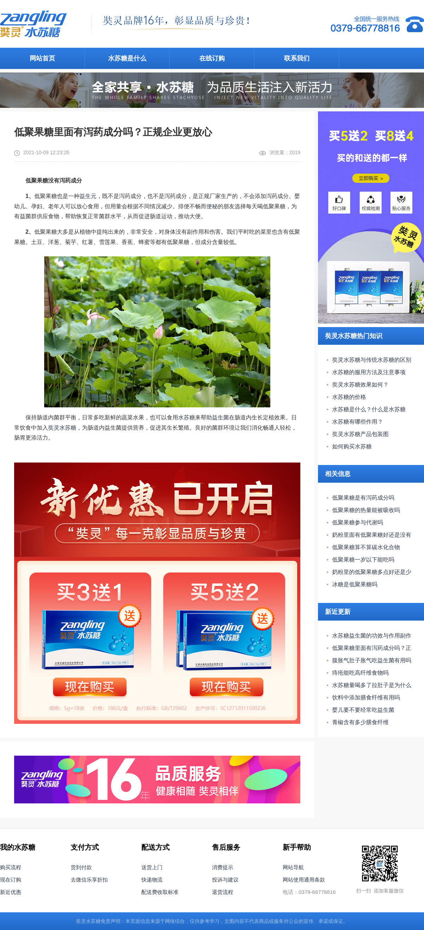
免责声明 (110, 921)
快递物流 (152, 880)
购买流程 (10, 867)
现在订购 (10, 880)
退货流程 (222, 892)
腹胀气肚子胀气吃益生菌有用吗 (371, 660)
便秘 (212, 206)
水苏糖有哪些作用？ (357, 422)
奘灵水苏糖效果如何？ (360, 385)
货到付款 (81, 867)
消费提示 (222, 867)
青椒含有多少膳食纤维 (360, 722)
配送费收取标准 (159, 892)
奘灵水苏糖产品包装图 (360, 434)
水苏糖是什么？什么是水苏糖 (369, 409)
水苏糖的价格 (349, 397)
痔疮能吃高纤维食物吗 (360, 673)
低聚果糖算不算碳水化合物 (366, 547)
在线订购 (212, 58)
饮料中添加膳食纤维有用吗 (366, 697)
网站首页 (42, 58)
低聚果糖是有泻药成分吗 (363, 498)
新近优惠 (10, 892)
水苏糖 (186, 417)
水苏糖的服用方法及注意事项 (369, 372)
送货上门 (152, 867)
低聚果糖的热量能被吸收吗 (366, 510)
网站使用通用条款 (304, 880)
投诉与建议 (225, 880)
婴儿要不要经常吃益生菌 (363, 710)
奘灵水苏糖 (62, 428)
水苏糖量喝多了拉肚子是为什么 (371, 685)
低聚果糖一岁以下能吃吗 (363, 560)
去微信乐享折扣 (89, 880)
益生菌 (220, 417)
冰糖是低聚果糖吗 (354, 584)
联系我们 (297, 58)
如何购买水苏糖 (352, 446)
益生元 (88, 196)
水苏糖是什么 (127, 58)
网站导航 (293, 867)
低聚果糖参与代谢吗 (357, 522)
